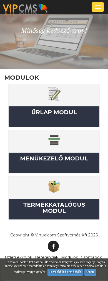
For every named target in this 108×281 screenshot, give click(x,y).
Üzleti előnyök (18, 257)
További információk (65, 272)
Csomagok (91, 257)
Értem (90, 272)
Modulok (69, 257)
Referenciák (46, 257)
